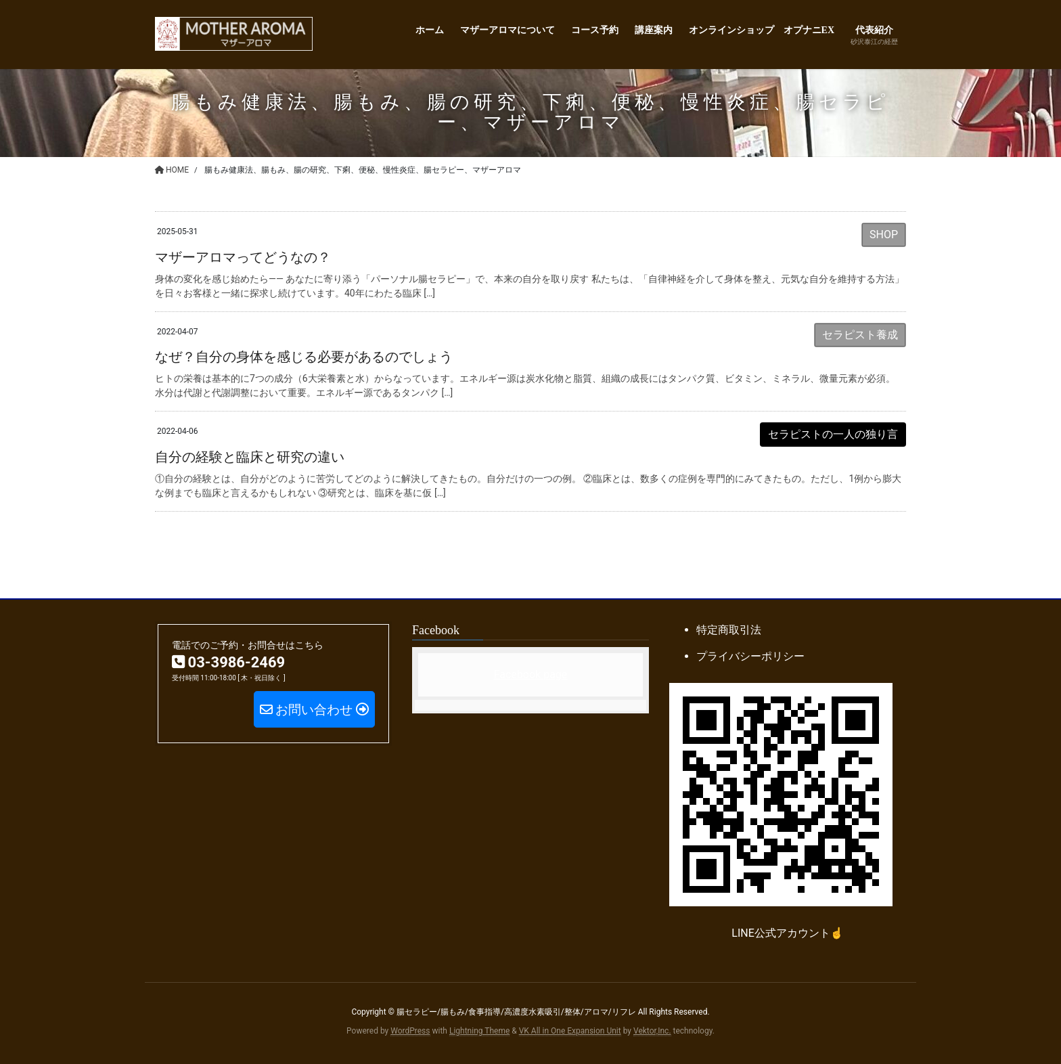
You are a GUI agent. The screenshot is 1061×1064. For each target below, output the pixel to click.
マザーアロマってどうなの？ (243, 257)
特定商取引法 (728, 629)
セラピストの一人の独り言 (833, 434)
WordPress (410, 1031)
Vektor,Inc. (652, 1031)
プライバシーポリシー (750, 656)
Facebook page (531, 674)
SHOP (884, 234)
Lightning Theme (479, 1031)
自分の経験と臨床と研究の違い (249, 456)
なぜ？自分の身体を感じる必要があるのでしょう (304, 356)
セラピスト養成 (860, 334)
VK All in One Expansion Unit (570, 1031)
